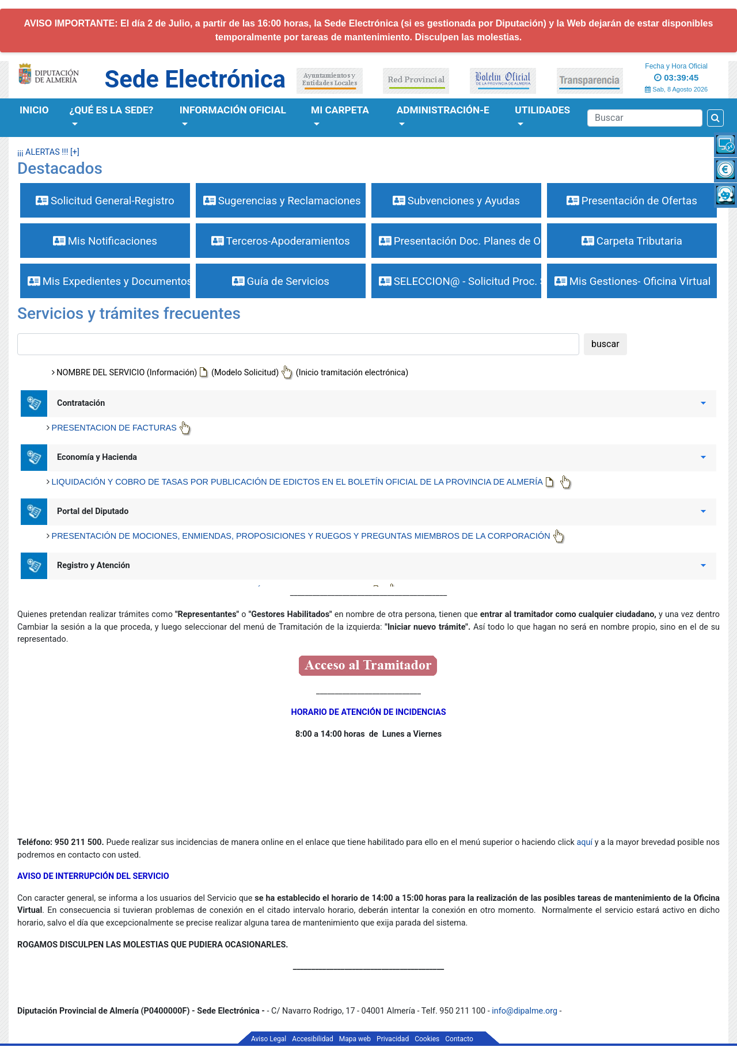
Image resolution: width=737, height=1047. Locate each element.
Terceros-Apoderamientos (280, 241)
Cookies (427, 1038)
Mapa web (355, 1038)
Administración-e (443, 110)
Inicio (34, 110)
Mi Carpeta (340, 110)
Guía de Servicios (280, 281)
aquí (586, 842)
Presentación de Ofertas (632, 201)
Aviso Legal (268, 1038)
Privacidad (393, 1038)
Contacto (459, 1038)
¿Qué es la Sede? (112, 110)
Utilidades (542, 110)
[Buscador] (644, 118)
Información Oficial (233, 110)
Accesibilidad (312, 1038)
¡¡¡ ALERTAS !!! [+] (48, 152)
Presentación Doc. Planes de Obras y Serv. (460, 241)
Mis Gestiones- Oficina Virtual (632, 281)
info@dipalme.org (524, 1011)
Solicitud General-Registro (105, 201)
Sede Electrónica (195, 79)
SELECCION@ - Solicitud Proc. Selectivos (460, 281)
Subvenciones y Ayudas (456, 201)
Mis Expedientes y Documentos (109, 281)
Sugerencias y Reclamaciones (282, 201)
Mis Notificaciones (105, 241)
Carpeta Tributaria (632, 241)
